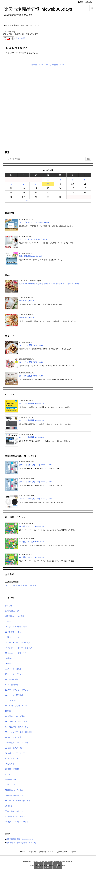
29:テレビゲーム (11, 780)
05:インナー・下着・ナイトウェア (18, 648)
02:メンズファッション (14, 632)
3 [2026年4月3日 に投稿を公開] (72, 179)
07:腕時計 (9, 658)
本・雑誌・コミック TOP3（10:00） (32, 526)
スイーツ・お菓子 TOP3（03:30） (31, 362)
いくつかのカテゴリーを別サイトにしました (22, 585)
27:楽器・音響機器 (12, 769)
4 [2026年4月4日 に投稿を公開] (84, 179)
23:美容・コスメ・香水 (14, 748)
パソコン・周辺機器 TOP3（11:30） (32, 437)
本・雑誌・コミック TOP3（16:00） (32, 557)
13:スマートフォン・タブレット (17, 690)
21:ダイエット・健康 (13, 737)
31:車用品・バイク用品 (14, 790)
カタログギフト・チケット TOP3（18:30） (35, 222)
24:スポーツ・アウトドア (15, 753)
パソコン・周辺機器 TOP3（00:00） (32, 420)
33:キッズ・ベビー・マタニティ (17, 801)
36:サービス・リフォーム (15, 816)
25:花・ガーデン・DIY (14, 758)
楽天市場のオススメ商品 (14, 616)
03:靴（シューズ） (12, 637)
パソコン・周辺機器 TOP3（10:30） (32, 403)
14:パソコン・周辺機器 (14, 695)
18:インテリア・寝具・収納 (16, 722)
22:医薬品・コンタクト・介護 (16, 743)
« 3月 (26, 201)
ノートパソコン (14, 700)
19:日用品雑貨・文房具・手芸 (16, 727)
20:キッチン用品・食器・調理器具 (18, 732)
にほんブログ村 (14, 38)
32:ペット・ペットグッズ (15, 795)
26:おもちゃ (9, 764)
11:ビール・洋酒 (11, 679)
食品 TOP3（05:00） (27, 301)
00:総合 (8, 621)
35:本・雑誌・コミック (14, 811)
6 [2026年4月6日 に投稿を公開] (23, 184)
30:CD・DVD (10, 785)
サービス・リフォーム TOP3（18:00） (33, 239)
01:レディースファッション (16, 627)
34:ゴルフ (9, 806)
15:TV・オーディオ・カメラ (16, 706)
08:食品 (8, 664)
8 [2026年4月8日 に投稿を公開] (47, 184)
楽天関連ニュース (12, 611)
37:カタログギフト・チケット (16, 822)
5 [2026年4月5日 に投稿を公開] (11, 184)
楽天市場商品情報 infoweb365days (19, 839)
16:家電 (8, 711)
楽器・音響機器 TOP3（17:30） (31, 256)
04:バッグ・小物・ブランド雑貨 (17, 642)
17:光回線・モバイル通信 (15, 716)
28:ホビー (9, 774)
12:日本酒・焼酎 (11, 685)
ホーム (8, 25)
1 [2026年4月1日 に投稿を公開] (47, 179)
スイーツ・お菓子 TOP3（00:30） (31, 376)
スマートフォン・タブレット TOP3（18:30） (35, 482)
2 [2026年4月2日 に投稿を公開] (60, 179)
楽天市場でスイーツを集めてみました (21, 843)
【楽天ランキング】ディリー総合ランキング (48, 65)
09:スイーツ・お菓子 (13, 669)
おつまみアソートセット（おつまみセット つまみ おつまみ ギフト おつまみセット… (50, 284)
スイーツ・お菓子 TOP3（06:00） (31, 345)
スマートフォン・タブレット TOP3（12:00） (35, 465)
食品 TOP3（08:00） (27, 317)
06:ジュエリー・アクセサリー (16, 653)
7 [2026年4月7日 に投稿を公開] (35, 184)
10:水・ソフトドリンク (14, 674)
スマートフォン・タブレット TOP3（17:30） (35, 499)
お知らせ (8, 606)
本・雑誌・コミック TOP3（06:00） (32, 542)
